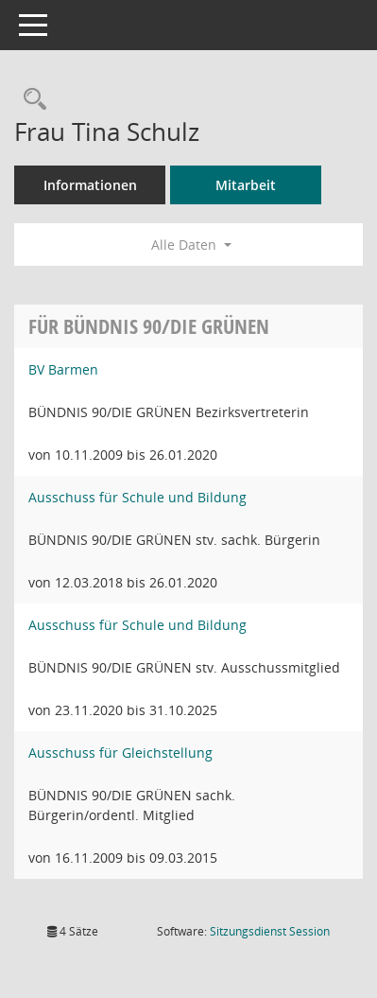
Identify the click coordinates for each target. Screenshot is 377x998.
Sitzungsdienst (270, 931)
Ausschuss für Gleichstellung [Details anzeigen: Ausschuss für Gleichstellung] (120, 753)
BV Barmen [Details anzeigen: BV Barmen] (63, 369)
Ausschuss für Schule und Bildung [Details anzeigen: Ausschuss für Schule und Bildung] (137, 497)
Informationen (90, 185)
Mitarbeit (245, 185)
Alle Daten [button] (191, 245)
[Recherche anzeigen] (30, 99)
